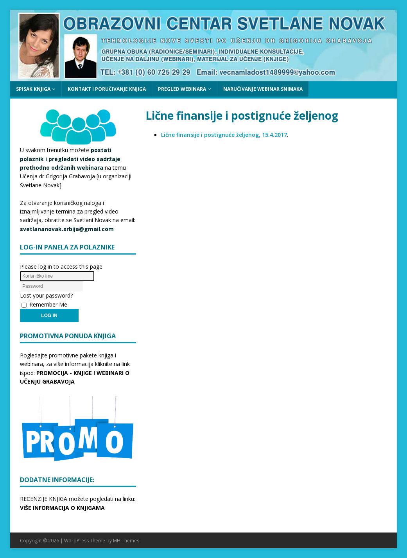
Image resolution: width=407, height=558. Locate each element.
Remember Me (48, 304)
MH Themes (126, 540)
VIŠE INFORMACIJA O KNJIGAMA (62, 507)
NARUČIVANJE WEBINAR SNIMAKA (263, 89)
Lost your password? (46, 295)
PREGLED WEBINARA (182, 89)
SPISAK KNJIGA (33, 89)
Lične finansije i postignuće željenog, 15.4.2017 (224, 134)
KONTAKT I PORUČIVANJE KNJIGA (107, 89)
